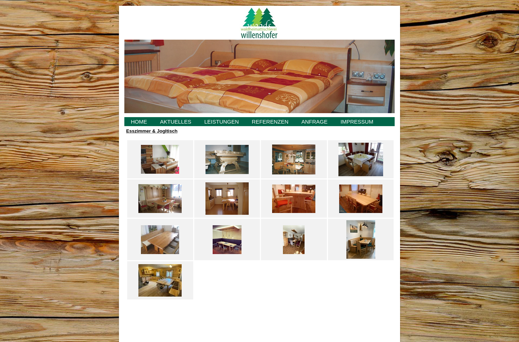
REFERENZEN (270, 122)
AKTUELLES (175, 122)
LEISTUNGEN (221, 122)
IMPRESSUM (357, 122)
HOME (139, 122)
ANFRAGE (314, 122)
